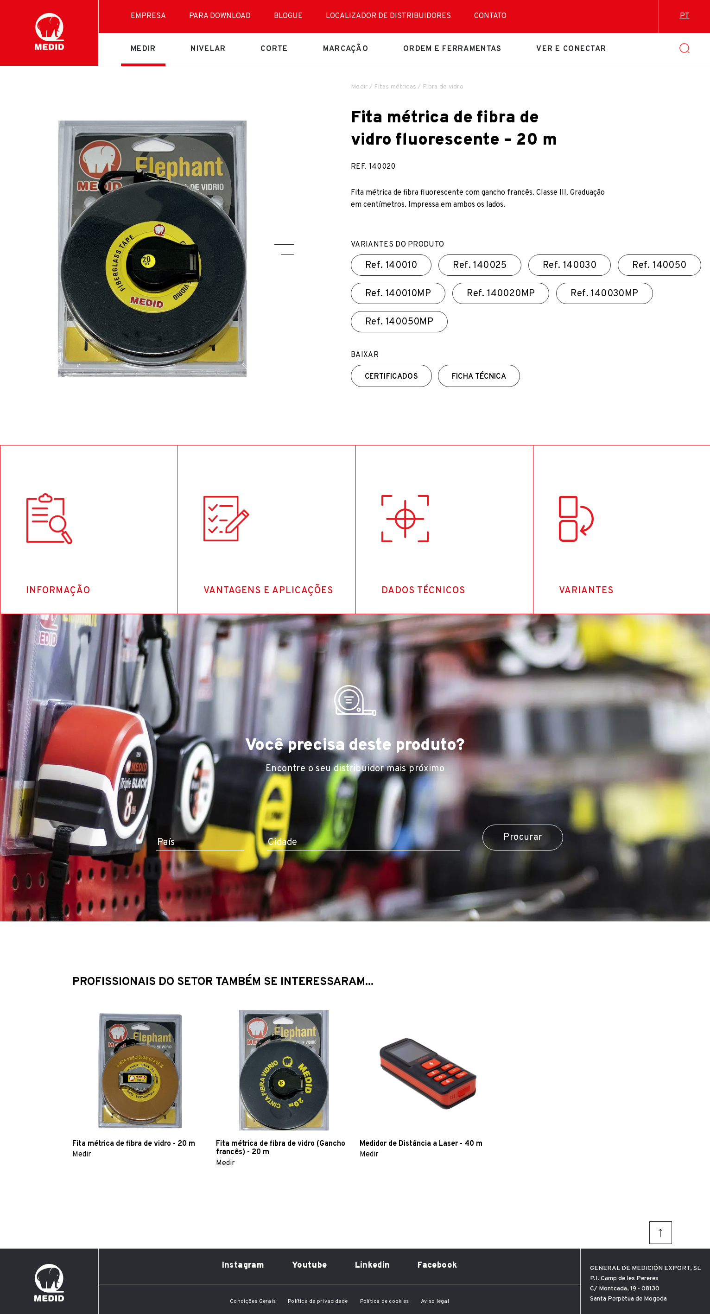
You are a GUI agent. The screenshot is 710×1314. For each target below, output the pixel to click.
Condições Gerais (253, 1301)
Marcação (345, 49)
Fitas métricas (395, 87)
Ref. (391, 266)
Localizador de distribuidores (388, 16)
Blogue (288, 16)
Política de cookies (384, 1301)
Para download (220, 16)
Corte (274, 49)
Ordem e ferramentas (452, 49)
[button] (284, 244)
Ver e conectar (571, 49)
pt (685, 16)
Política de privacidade (318, 1301)
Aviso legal (435, 1301)
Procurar (522, 838)
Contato (490, 16)
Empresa (148, 16)
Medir (143, 49)
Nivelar (208, 49)
